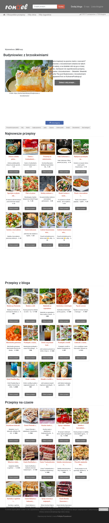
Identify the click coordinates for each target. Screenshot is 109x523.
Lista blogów (97, 6)
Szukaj (60, 7)
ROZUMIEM (103, 509)
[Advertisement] (54, 33)
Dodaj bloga (76, 6)
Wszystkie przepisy (16, 14)
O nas (86, 6)
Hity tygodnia (45, 14)
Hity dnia (32, 14)
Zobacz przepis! (13, 172)
